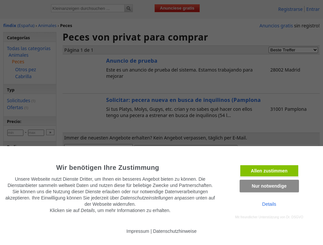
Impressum (138, 231)
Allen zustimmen (269, 170)
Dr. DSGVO (294, 217)
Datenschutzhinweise (174, 231)
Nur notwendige (269, 186)
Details (269, 204)
